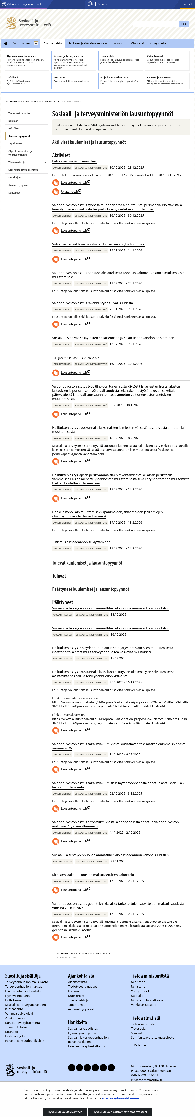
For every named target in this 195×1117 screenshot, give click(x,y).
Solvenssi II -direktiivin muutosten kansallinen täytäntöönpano (98, 244)
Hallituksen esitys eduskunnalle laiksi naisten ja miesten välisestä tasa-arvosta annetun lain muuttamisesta (119, 429)
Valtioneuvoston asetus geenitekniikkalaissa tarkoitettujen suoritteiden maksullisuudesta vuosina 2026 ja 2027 (118, 905)
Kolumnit (13, 121)
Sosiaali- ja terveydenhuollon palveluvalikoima (88, 1039)
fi (40, 101)
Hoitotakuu (13, 1000)
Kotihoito (11, 1031)
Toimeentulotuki (17, 1027)
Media (187, 4)
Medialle (137, 995)
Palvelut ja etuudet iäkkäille (24, 1040)
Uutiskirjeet (15, 177)
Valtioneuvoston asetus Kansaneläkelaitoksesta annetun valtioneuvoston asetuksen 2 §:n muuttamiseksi (118, 274)
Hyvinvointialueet (18, 995)
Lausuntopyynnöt (19, 136)
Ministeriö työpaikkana (147, 1000)
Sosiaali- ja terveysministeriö (20, 101)
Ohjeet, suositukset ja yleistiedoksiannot (20, 152)
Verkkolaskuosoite (144, 1004)
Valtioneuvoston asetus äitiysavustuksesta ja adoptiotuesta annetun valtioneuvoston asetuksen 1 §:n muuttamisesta (115, 824)
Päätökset (14, 128)
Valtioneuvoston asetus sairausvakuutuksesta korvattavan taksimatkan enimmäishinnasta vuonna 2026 (119, 746)
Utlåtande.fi (69, 191)
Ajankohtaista (52, 43)
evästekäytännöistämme (120, 1098)
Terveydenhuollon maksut (24, 986)
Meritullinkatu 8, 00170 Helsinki (153, 1066)
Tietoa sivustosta (143, 1024)
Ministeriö (137, 43)
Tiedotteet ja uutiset (19, 113)
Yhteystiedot (158, 43)
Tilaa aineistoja (16, 162)
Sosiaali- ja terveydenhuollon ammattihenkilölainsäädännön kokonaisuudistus (110, 608)
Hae (183, 23)
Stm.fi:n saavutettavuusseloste (152, 1037)
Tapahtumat (15, 143)
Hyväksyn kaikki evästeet (65, 1112)
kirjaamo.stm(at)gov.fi (146, 1080)
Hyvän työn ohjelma (82, 1033)
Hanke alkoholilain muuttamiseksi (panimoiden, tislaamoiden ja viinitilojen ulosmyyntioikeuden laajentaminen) (107, 514)
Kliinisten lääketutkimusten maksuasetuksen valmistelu (93, 874)
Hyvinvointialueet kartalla (23, 991)
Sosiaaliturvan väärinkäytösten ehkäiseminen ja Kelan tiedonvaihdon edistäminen (113, 337)
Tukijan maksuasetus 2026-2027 (75, 357)
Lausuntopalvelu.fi (74, 182)
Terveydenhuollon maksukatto (27, 982)
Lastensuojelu (15, 1036)
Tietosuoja (138, 1028)
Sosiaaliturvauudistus (83, 1028)
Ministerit (138, 982)
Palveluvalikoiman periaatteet (74, 161)
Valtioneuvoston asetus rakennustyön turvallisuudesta (92, 303)
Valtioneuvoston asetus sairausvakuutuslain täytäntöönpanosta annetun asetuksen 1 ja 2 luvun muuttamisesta (118, 785)
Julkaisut (119, 43)
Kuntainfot (14, 192)
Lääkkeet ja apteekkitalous (87, 1046)
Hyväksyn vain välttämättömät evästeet (120, 1112)
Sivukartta (138, 1033)
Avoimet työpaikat (18, 185)
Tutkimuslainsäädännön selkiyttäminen (81, 542)
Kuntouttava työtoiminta (22, 1022)
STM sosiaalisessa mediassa (23, 170)
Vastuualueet (22, 43)
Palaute (140, 1045)
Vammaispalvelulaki (19, 1013)
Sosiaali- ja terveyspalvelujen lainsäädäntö (25, 1006)
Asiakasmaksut (15, 1018)
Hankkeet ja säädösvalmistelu (87, 43)
